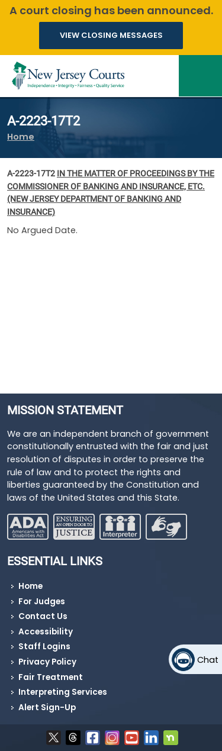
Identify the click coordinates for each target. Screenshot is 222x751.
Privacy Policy (47, 662)
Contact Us (42, 616)
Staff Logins (44, 646)
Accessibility (45, 631)
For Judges (41, 601)
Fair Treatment (50, 677)
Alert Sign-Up (47, 707)
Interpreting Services (62, 692)
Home (20, 137)
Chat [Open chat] (207, 660)
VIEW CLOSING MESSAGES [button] (111, 35)
